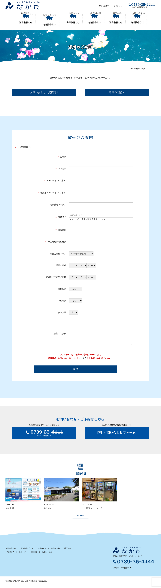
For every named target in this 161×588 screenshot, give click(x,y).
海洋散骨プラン (48, 18)
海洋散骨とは (27, 18)
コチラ (83, 362)
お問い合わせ (134, 18)
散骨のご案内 (116, 90)
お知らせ (118, 6)
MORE (80, 519)
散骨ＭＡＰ (70, 18)
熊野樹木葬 (91, 18)
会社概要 (34, 555)
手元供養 (112, 18)
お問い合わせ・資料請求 (44, 90)
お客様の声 (104, 6)
